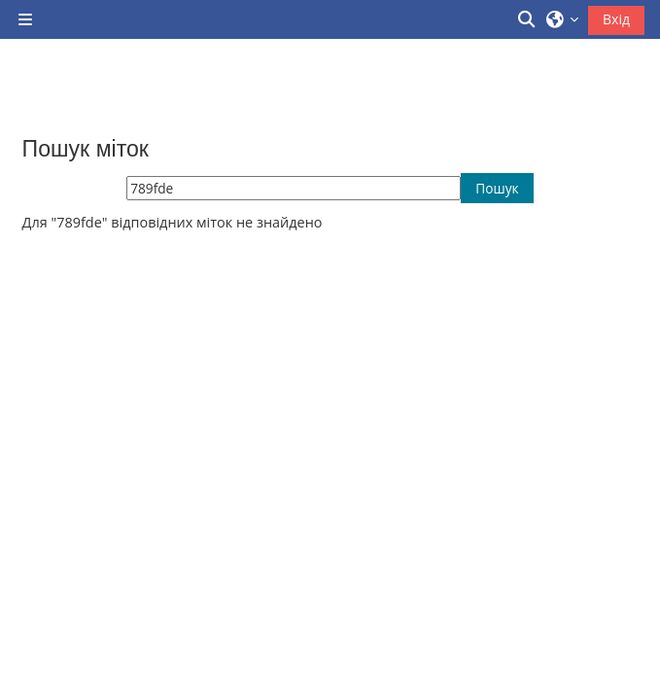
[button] (527, 19)
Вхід (616, 19)
